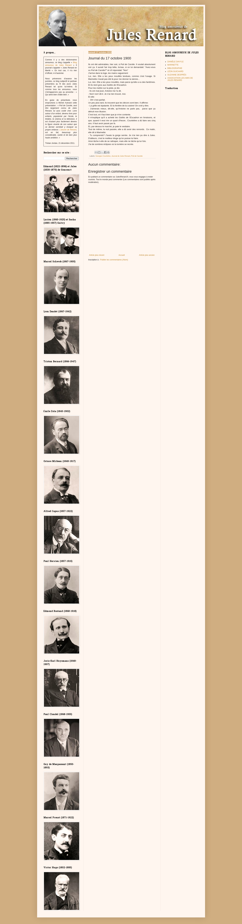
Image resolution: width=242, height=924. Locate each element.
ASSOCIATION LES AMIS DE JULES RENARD (180, 79)
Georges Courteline (103, 156)
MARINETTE (173, 65)
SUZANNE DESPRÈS (176, 75)
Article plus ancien (147, 255)
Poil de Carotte (137, 156)
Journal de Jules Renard (120, 156)
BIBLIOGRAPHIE (174, 68)
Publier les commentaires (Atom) (114, 260)
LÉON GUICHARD (175, 71)
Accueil (122, 255)
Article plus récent (96, 255)
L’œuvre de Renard (68, 130)
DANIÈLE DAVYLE (175, 62)
